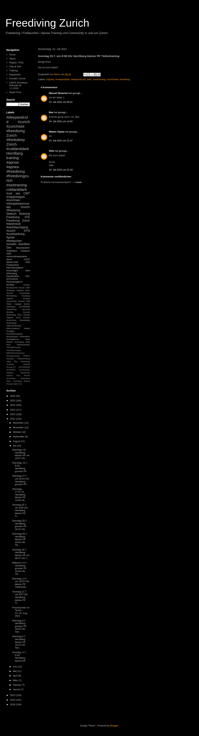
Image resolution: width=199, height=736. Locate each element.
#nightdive (11, 250)
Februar (17, 685)
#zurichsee (112, 79)
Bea (51, 112)
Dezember (18, 422)
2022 (13, 414)
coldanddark (16, 189)
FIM (28, 301)
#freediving (15, 171)
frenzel (27, 315)
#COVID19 (12, 279)
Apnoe (10, 237)
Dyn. (9, 247)
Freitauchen (12, 265)
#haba (27, 328)
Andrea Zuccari (18, 312)
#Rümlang (11, 273)
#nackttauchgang (14, 334)
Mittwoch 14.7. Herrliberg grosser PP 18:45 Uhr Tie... (19, 568)
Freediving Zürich (18, 220)
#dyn (8, 253)
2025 (13, 400)
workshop (10, 306)
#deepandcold (78, 79)
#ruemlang (17, 381)
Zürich (11, 144)
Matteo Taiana (56, 131)
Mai (15, 671)
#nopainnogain (15, 196)
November (18, 427)
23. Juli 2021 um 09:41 (61, 102)
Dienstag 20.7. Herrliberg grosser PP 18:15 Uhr (19, 525)
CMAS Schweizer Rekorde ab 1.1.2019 (18, 85)
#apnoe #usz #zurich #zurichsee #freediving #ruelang (18, 293)
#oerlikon (24, 244)
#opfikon (9, 373)
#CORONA (24, 306)
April (15, 675)
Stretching (11, 315)
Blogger (114, 725)
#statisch (25, 250)
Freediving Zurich (47, 23)
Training (13, 70)
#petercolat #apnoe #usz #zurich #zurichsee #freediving (18, 375)
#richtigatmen (12, 339)
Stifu (51, 151)
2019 (13, 700)
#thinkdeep (15, 140)
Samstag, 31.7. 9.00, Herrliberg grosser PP (20, 467)
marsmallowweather (16, 256)
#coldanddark (62, 79)
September (19, 436)
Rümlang (10, 290)
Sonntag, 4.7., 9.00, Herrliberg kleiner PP (19, 656)
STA (27, 217)
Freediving (13, 217)
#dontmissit (13, 223)
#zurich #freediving (18, 208)
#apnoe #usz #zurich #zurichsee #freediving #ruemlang (18, 320)
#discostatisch (13, 328)
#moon (26, 284)
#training (24, 213)
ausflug (10, 284)
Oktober (17, 432)
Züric (19, 315)
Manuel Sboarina (58, 93)
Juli (15, 445)
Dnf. (28, 276)
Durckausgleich (14, 281)
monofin (11, 244)
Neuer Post (15, 92)
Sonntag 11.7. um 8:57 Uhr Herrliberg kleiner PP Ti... (20, 597)
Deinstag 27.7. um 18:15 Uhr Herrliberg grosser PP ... (20, 480)
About (12, 58)
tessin (22, 287)
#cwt (9, 193)
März (16, 680)
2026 (13, 396)
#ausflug (9, 359)
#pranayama (12, 336)
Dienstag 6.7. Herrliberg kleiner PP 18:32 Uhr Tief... (19, 642)
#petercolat (12, 262)
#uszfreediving (15, 233)
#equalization (23, 247)
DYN (27, 230)
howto (79, 182)
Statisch (11, 213)
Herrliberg (125, 79)
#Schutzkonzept (13, 356)
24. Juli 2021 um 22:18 (61, 169)
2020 (13, 695)
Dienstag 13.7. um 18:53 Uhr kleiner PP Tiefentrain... (20, 582)
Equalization (12, 276)
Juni (15, 666)
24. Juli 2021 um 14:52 (61, 121)
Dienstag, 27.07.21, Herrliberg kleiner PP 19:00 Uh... (19, 495)
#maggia (10, 331)
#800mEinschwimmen (15, 353)
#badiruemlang (23, 359)
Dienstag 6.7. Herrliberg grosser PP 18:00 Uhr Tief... (19, 626)
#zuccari (26, 309)
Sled (15, 384)
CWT (26, 193)
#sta (27, 262)
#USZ (27, 259)
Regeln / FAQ (16, 62)
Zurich (11, 135)
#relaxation (25, 336)
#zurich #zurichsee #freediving (18, 126)
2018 (13, 704)
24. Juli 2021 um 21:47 (61, 140)
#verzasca (19, 342)
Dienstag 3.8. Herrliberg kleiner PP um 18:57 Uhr (20, 454)
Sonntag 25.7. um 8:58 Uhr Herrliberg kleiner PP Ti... (20, 510)
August (17, 441)
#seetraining (99, 79)
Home (12, 54)
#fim (16, 362)
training (12, 158)
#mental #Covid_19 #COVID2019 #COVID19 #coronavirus (18, 367)
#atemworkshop (13, 325)
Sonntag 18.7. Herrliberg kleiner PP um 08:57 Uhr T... (20, 554)
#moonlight (12, 270)
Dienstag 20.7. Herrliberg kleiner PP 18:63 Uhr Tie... (19, 539)
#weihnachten (23, 344)
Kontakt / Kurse (17, 78)
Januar (17, 689)
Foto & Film (15, 66)
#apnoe (12, 162)
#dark (8, 362)
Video (9, 304)
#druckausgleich (14, 267)
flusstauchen (12, 287)
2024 (13, 405)
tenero (27, 304)
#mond (21, 301)
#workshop (11, 309)
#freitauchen (14, 240)
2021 (13, 418)
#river (8, 381)
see (18, 193)
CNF (28, 287)
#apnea (50, 79)
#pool (9, 259)
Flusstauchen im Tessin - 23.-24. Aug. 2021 (20, 611)
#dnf (89, 79)
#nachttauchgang (17, 227)
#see (27, 339)
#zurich (10, 230)
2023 (13, 409)
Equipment (14, 74)
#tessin (9, 342)
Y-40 (20, 384)
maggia (17, 304)
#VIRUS (26, 356)
